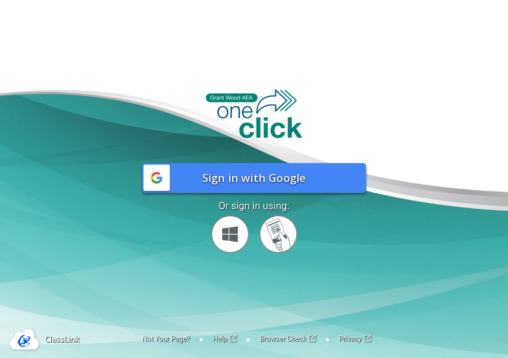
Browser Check (287, 339)
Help (225, 339)
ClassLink (62, 339)
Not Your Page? (166, 339)
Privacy (355, 339)
